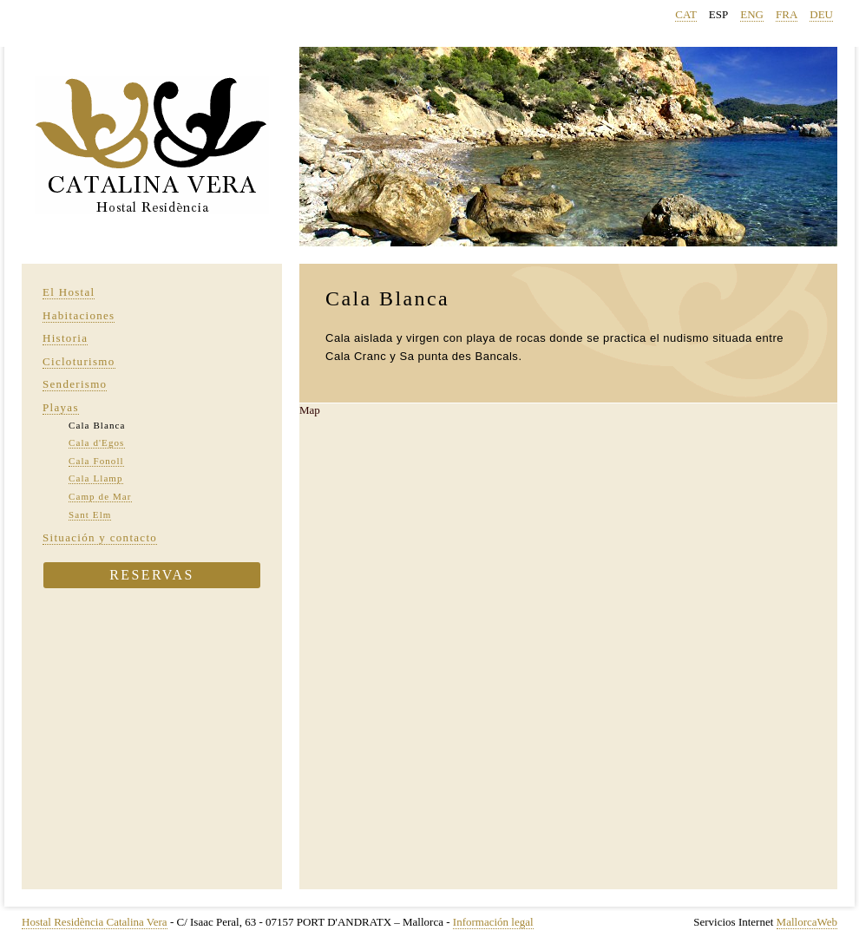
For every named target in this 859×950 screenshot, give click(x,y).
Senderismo (75, 383)
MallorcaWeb (807, 921)
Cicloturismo (79, 361)
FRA (786, 14)
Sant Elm (90, 514)
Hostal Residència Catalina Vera (94, 921)
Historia (65, 337)
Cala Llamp (96, 478)
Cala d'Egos (97, 442)
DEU (821, 14)
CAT (686, 14)
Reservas (151, 574)
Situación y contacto (100, 537)
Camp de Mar (100, 496)
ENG (752, 14)
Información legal (493, 921)
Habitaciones (79, 315)
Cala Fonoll (96, 460)
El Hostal (69, 291)
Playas (61, 407)
